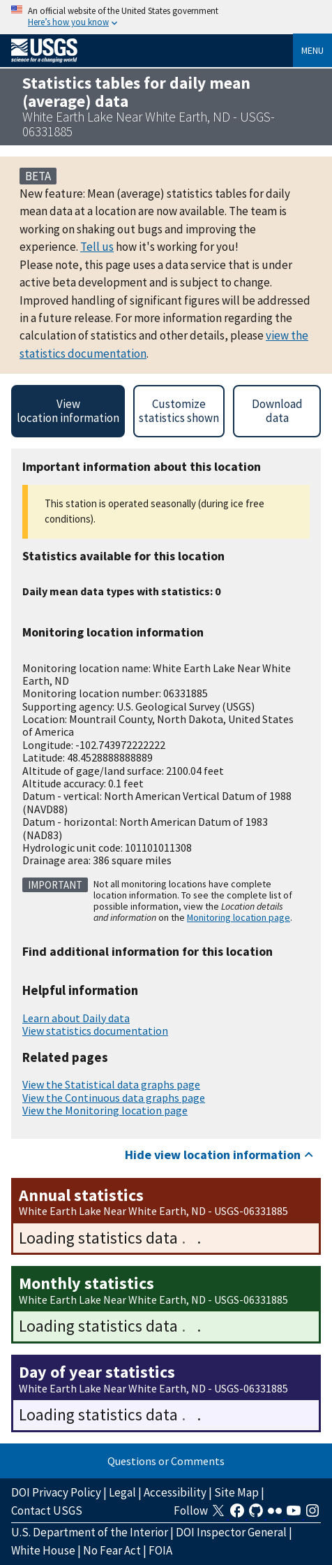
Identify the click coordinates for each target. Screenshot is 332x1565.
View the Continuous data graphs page (113, 1098)
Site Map (236, 1492)
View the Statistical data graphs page (111, 1084)
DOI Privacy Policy (56, 1492)
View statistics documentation (95, 1031)
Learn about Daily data (76, 1018)
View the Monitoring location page (105, 1110)
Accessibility (175, 1492)
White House (43, 1550)
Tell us (97, 246)
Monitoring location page (238, 917)
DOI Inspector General (231, 1532)
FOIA (160, 1550)
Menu (312, 50)
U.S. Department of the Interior (89, 1532)
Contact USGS (46, 1510)
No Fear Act (112, 1550)
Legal (122, 1492)
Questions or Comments (166, 1461)
